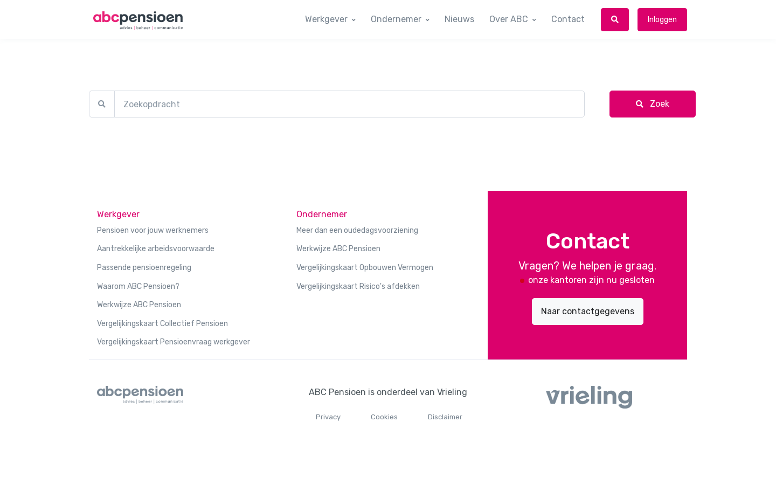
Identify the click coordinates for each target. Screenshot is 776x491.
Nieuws (459, 19)
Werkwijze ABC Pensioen (139, 304)
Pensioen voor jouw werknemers (153, 230)
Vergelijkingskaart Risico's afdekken (358, 286)
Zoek (652, 104)
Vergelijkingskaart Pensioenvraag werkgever (173, 342)
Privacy (328, 417)
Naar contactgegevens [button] (587, 311)
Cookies (384, 417)
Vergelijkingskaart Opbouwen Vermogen (364, 267)
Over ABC (508, 19)
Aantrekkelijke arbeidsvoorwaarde (155, 248)
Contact (568, 19)
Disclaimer (445, 417)
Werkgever (326, 19)
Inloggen (662, 19)
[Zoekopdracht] (349, 104)
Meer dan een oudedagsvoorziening (357, 230)
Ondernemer (396, 19)
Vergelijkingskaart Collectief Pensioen (162, 323)
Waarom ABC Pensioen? (138, 286)
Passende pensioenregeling (144, 267)
